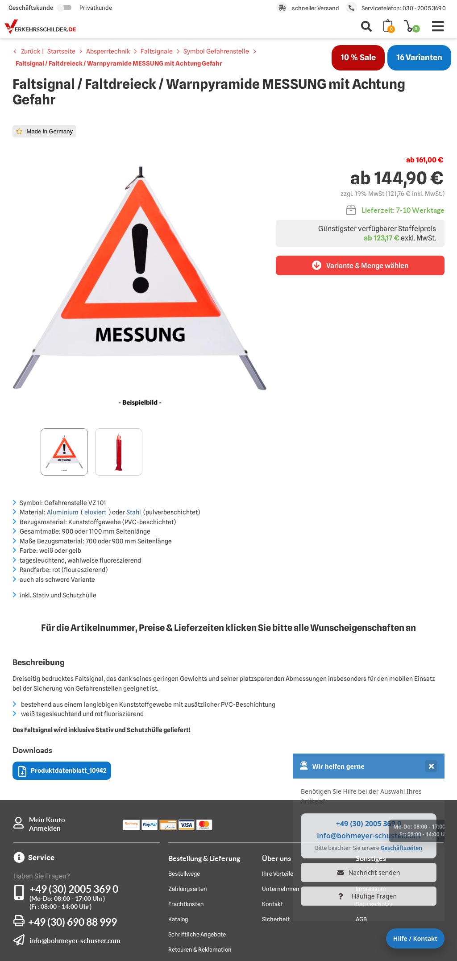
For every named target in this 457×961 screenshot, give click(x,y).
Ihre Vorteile (277, 771)
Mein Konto (47, 717)
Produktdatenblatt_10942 (62, 669)
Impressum (371, 786)
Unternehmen (280, 786)
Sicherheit (276, 816)
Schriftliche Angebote (197, 832)
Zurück (30, 51)
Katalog (178, 816)
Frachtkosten (186, 801)
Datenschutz (373, 801)
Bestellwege (184, 771)
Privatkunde (95, 7)
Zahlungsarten (187, 786)
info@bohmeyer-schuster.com (74, 838)
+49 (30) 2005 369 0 (73, 787)
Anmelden (45, 726)
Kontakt (272, 801)
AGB (361, 816)
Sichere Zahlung (377, 771)
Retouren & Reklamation (200, 847)
